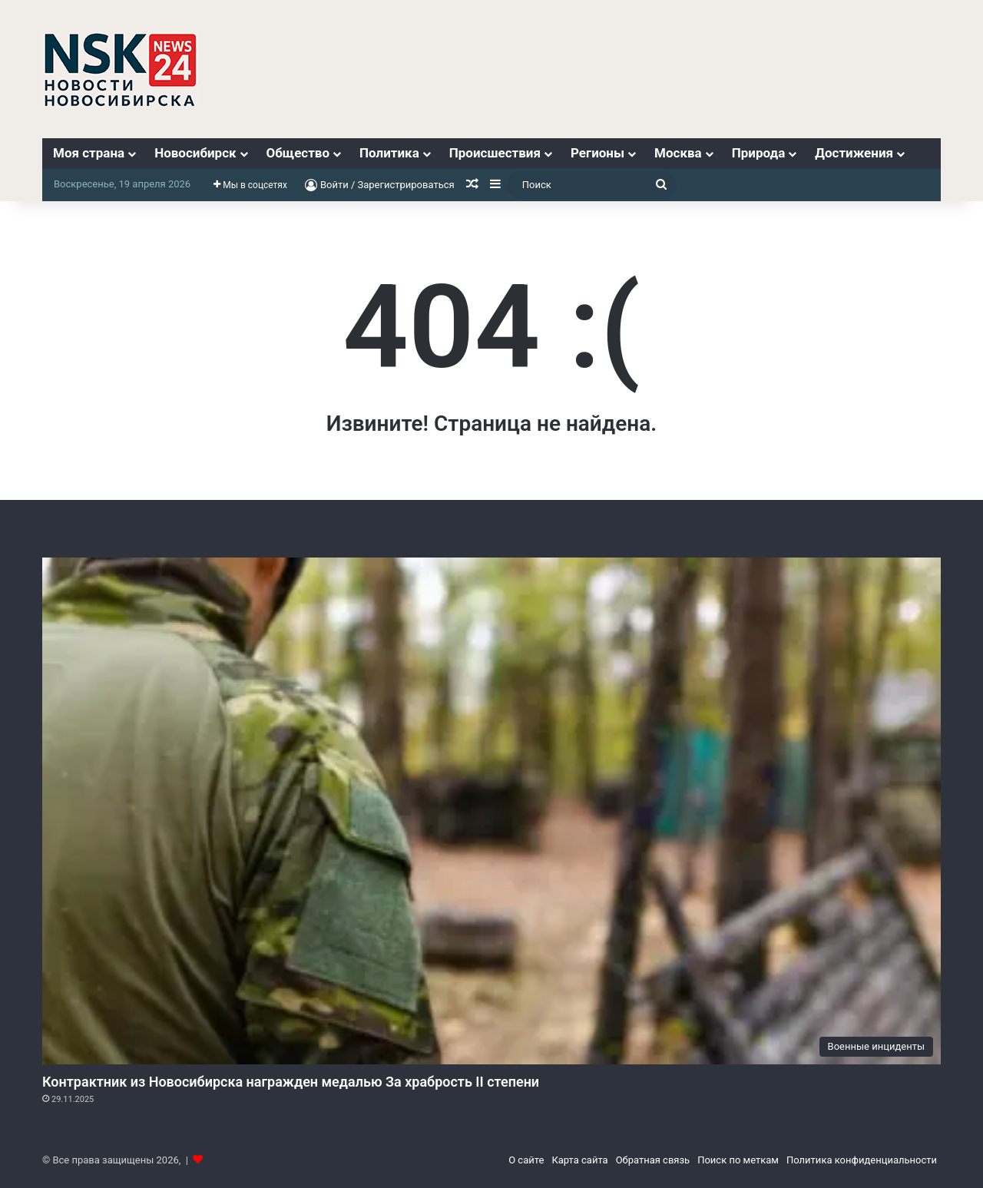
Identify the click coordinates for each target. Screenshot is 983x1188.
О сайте (526, 1160)
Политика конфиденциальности (861, 1160)
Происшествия (495, 152)
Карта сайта (579, 1160)
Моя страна (88, 152)
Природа (759, 152)
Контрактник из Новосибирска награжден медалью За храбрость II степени (290, 1082)
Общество (297, 152)
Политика (389, 152)
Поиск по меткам (738, 1160)
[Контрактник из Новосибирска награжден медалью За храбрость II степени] (491, 811)
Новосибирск (195, 152)
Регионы (597, 152)
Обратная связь (653, 1160)
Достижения (854, 152)
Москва (678, 152)
